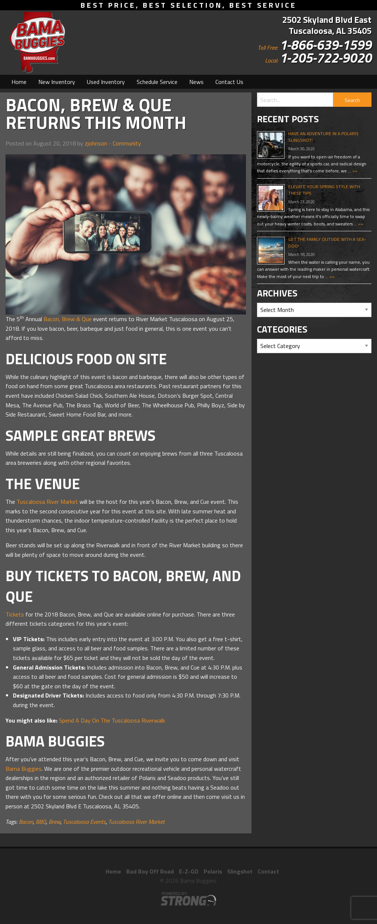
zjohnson (96, 143)
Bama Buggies (24, 768)
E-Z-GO (188, 871)
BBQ (41, 821)
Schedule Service (157, 81)
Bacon (26, 821)
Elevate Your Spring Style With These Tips (324, 190)
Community (127, 143)
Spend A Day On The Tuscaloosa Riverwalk (112, 720)
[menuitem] (19, 82)
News (196, 81)
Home (19, 81)
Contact (268, 871)
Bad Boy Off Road (150, 871)
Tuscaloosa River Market (47, 501)
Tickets (15, 614)
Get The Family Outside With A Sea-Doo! (327, 242)
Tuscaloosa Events (84, 821)
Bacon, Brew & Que (67, 319)
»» (354, 170)
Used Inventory (106, 81)
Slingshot (240, 871)
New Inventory (56, 81)
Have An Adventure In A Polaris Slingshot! (323, 137)
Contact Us (229, 81)
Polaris (213, 871)
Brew (54, 821)
